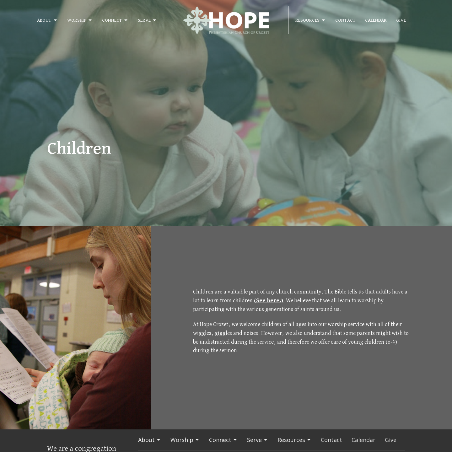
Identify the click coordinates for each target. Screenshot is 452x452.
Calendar (376, 20)
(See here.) (268, 301)
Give (401, 20)
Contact (345, 20)
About (47, 20)
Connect (115, 20)
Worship (80, 20)
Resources (310, 20)
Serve (147, 20)
